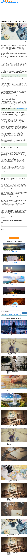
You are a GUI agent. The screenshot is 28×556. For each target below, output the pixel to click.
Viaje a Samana (5, 261)
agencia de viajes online (22, 75)
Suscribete (24, 312)
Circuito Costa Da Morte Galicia (7, 283)
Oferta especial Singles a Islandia (8, 250)
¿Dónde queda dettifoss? (12, 390)
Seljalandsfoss (10, 407)
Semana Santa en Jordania (7, 305)
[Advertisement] (14, 10)
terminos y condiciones (9, 314)
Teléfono (2, 225)
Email (2, 222)
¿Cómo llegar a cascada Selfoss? (13, 480)
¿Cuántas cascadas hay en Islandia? (14, 425)
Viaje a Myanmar (5, 294)
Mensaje (2, 229)
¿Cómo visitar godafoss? (11, 353)
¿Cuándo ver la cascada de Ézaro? (13, 516)
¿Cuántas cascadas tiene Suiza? (13, 534)
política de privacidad (17, 314)
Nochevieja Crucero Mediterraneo (8, 272)
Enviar (14, 238)
